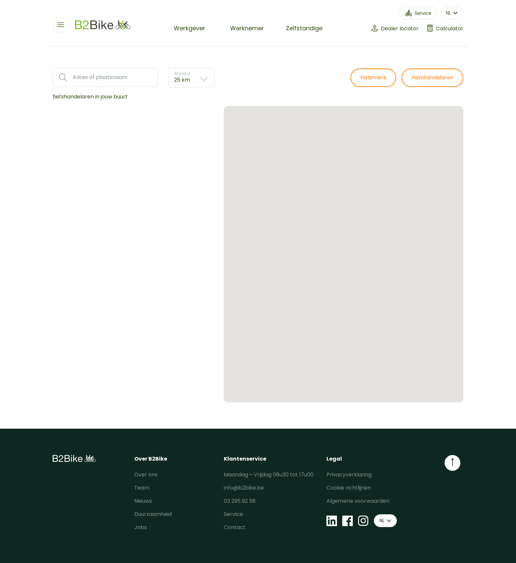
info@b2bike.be (244, 488)
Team (141, 488)
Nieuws (143, 501)
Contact (234, 527)
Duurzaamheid (153, 514)
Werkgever (189, 28)
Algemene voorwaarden (357, 501)
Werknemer (247, 28)
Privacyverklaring (349, 474)
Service (233, 514)
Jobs (140, 527)
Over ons (146, 474)
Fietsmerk (373, 77)
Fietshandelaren (432, 77)
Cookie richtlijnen (348, 488)
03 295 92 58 (240, 501)
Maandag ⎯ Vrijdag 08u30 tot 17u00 (269, 474)
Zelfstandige (304, 28)
